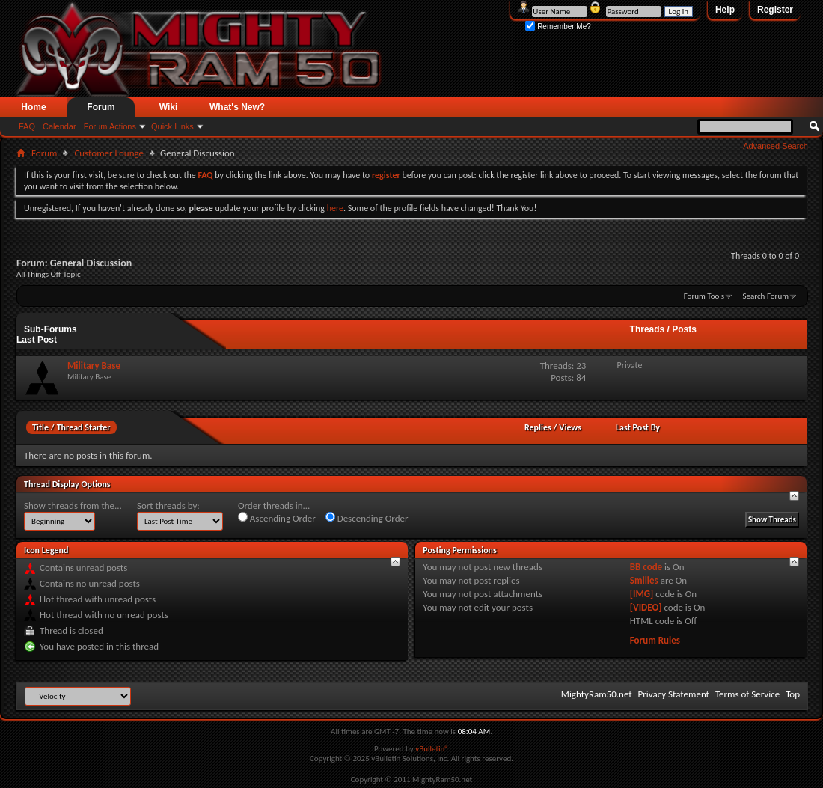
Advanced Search (775, 145)
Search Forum (766, 296)
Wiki (168, 107)
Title (40, 427)
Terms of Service (747, 694)
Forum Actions (110, 126)
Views (570, 427)
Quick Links (172, 126)
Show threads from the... (73, 505)
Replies (537, 427)
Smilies (644, 580)
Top (793, 694)
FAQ (27, 126)
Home (33, 107)
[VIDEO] (646, 607)
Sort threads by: (168, 505)
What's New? (237, 107)
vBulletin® (432, 749)
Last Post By (638, 427)
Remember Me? (557, 26)
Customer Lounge (109, 153)
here (335, 208)
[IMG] (642, 593)
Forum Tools (704, 296)
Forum (100, 107)
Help (725, 9)
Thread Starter (84, 427)
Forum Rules (655, 640)
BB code (646, 566)
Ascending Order (277, 518)
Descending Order (367, 518)
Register (775, 9)
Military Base (93, 365)
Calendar (59, 126)
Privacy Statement (673, 694)
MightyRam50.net (596, 694)
